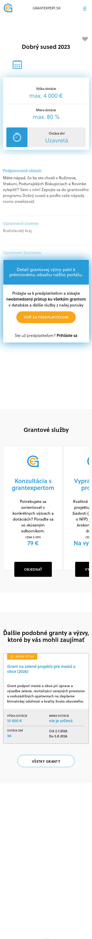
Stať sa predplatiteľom (46, 317)
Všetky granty (46, 761)
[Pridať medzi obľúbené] (85, 39)
